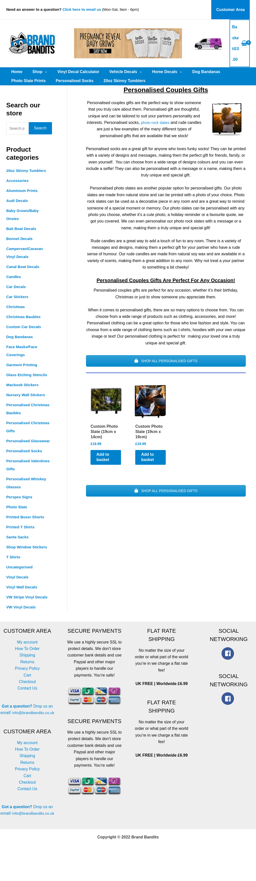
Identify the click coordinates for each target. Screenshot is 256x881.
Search (40, 128)
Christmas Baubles (24, 317)
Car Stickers (18, 297)
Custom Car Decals (24, 327)
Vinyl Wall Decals (22, 596)
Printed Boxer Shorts (26, 526)
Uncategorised (20, 576)
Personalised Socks (25, 460)
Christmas (16, 307)
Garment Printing (22, 365)
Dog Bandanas (20, 337)
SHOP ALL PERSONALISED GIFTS (166, 361)
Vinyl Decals (18, 586)
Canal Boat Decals (23, 267)
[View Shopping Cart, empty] (240, 43)
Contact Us (27, 697)
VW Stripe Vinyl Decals (28, 606)
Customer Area (231, 10)
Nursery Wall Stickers (26, 395)
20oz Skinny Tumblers (27, 171)
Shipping (27, 664)
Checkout (27, 690)
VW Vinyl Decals (21, 616)
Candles (14, 277)
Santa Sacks (18, 546)
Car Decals (16, 287)
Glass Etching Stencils (28, 375)
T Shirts (13, 566)
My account (27, 650)
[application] (41, 71)
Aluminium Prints (22, 191)
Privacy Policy (27, 677)
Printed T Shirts (21, 536)
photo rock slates (155, 122)
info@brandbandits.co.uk (27, 728)
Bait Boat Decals (22, 229)
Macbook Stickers (23, 385)
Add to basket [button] (107, 461)
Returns (27, 670)
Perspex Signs (20, 506)
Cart (27, 684)
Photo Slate (17, 516)
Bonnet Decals (20, 239)
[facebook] (229, 662)
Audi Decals (17, 201)
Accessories (18, 181)
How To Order (27, 657)
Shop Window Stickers (27, 556)
